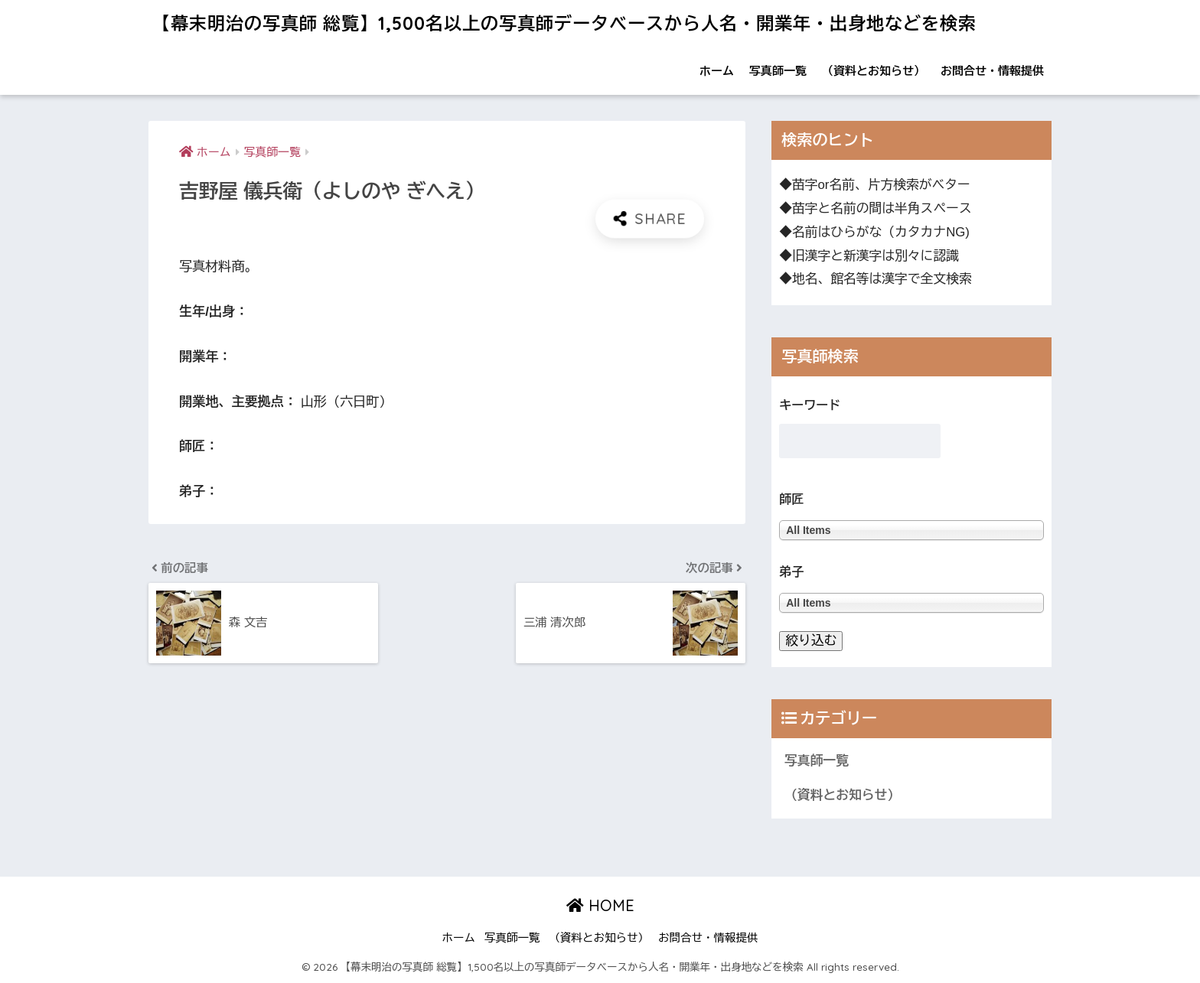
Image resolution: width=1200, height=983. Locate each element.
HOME (600, 905)
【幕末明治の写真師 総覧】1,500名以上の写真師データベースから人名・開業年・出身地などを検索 (564, 23)
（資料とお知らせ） (873, 70)
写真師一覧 (778, 70)
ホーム (716, 70)
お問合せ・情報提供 (992, 70)
